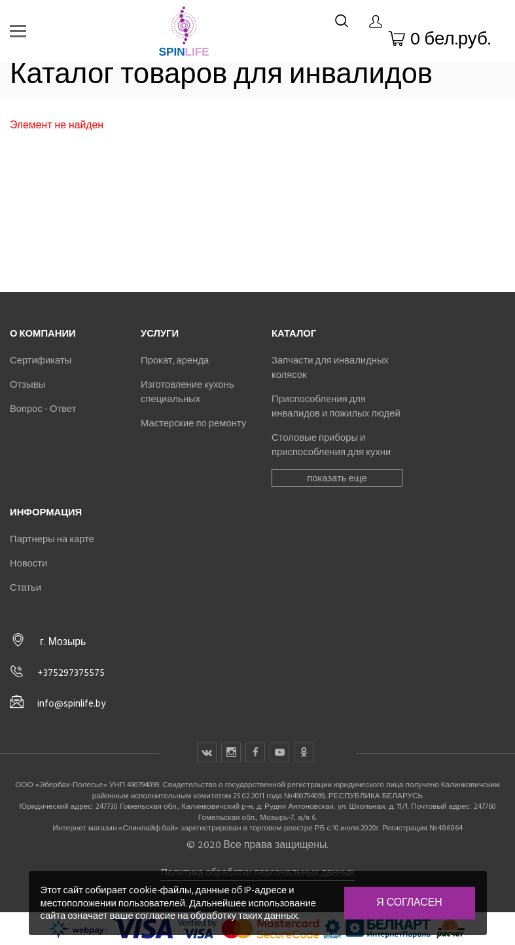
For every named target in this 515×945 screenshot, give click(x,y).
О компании (43, 333)
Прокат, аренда (175, 360)
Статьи (25, 587)
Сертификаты (40, 360)
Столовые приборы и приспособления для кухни (331, 445)
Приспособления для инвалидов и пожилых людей (336, 406)
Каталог (294, 333)
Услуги (160, 333)
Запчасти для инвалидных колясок (330, 367)
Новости (28, 563)
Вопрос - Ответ (43, 409)
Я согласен (409, 902)
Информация (46, 512)
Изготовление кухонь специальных (187, 392)
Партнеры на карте (52, 539)
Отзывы (27, 384)
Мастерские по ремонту (193, 423)
